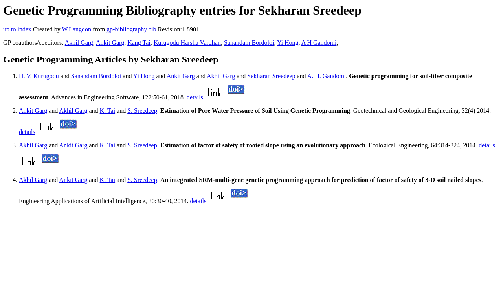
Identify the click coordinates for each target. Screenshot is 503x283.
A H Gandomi (319, 42)
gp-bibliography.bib (131, 29)
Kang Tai (139, 42)
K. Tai (107, 110)
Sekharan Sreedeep (271, 76)
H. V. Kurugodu (39, 76)
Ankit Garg (110, 42)
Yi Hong (288, 42)
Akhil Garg (79, 42)
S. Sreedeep (142, 110)
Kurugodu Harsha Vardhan (187, 42)
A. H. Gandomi (326, 76)
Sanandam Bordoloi (249, 42)
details (195, 97)
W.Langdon (76, 29)
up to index (17, 29)
